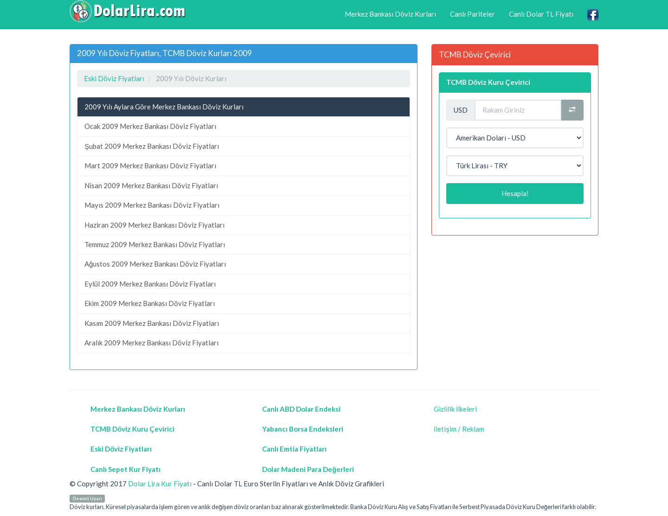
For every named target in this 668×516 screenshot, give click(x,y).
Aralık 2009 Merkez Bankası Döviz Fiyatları (151, 342)
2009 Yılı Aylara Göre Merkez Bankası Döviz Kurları (164, 106)
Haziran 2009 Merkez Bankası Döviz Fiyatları (154, 225)
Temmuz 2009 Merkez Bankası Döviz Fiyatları (154, 244)
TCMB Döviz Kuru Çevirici (488, 82)
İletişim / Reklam (459, 429)
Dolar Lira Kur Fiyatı (160, 483)
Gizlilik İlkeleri (455, 409)
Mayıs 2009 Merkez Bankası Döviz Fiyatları (151, 205)
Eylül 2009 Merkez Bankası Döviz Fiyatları (150, 284)
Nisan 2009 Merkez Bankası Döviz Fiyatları (151, 185)
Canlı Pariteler (472, 14)
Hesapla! (515, 193)
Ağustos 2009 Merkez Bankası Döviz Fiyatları (155, 264)
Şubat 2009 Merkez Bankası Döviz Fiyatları (151, 146)
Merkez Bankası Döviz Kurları (390, 14)
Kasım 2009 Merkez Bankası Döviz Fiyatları (151, 323)
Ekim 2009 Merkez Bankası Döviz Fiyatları (149, 303)
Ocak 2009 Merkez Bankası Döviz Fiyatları (150, 126)
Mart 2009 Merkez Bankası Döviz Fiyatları (150, 165)
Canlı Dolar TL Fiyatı (541, 14)
